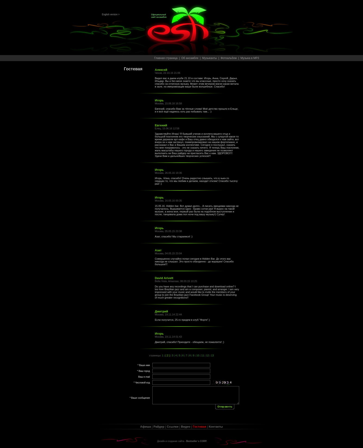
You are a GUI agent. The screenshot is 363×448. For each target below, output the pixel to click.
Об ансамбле (189, 58)
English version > (110, 14)
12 (207, 355)
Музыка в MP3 (250, 58)
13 (212, 355)
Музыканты (209, 58)
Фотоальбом (229, 58)
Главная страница (166, 58)
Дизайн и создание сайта (170, 441)
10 (197, 355)
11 (202, 355)
